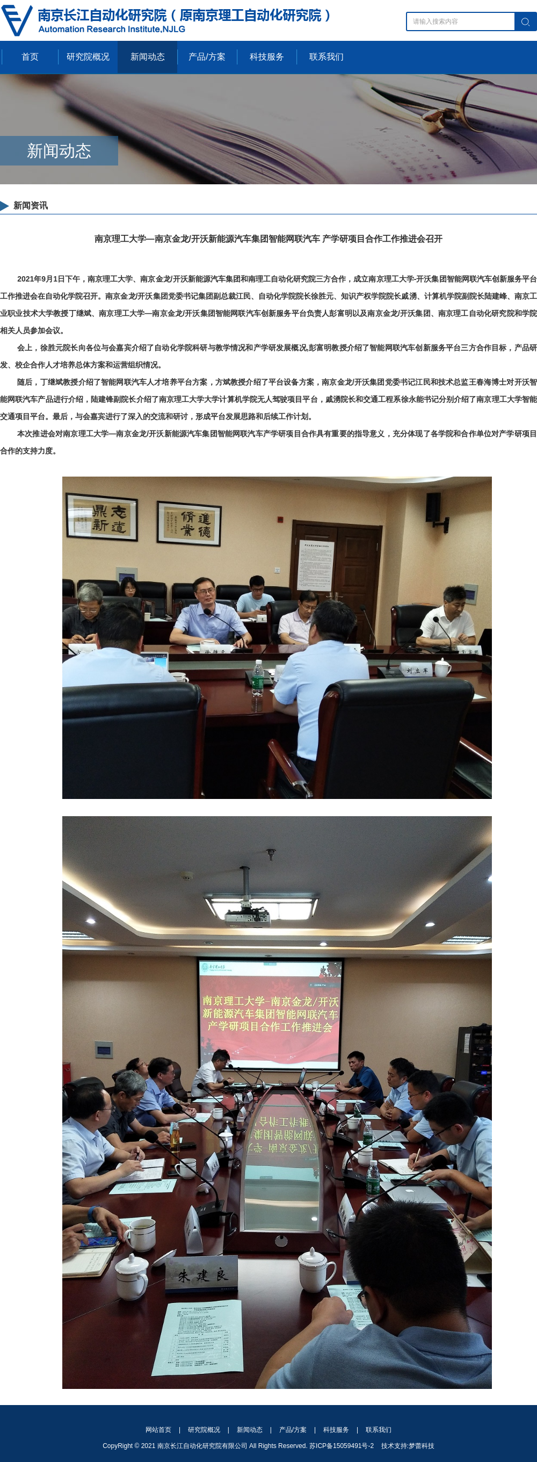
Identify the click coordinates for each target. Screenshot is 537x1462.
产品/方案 (206, 56)
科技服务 (267, 56)
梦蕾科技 (421, 1446)
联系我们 (326, 56)
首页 (30, 56)
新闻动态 (147, 56)
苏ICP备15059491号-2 (341, 1446)
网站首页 (158, 1430)
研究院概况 (88, 56)
